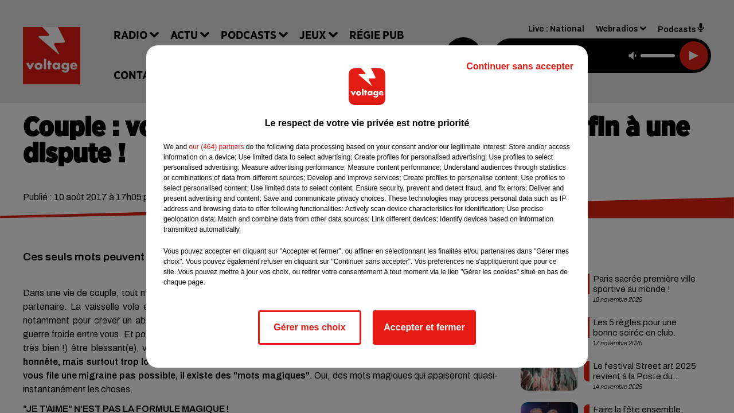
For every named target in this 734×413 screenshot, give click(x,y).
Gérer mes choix (309, 327)
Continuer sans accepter (519, 66)
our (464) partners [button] (216, 147)
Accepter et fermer (424, 327)
